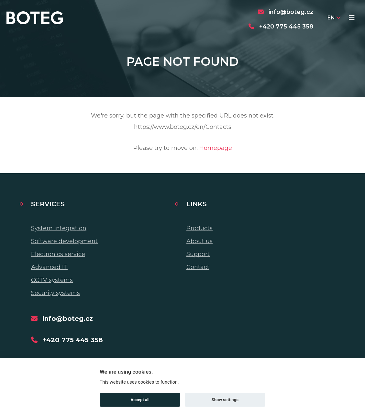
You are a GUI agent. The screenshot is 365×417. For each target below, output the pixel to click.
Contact (197, 267)
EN (333, 18)
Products (199, 228)
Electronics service (58, 254)
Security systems (55, 293)
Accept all (140, 399)
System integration (58, 228)
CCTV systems (52, 280)
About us (199, 241)
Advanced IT (49, 267)
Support (198, 254)
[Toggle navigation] (352, 17)
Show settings (225, 399)
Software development (64, 241)
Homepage (215, 148)
